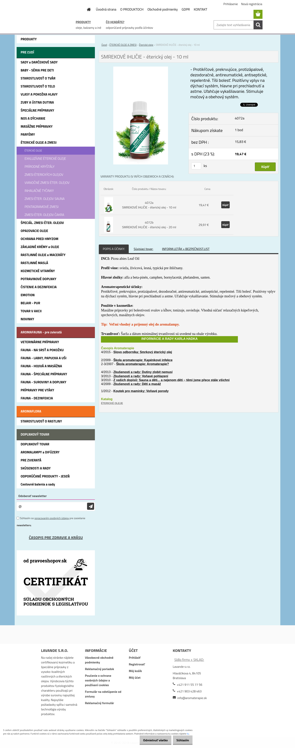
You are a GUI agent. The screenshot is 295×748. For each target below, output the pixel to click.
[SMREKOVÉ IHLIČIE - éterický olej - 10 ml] (140, 69)
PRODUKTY (83, 22)
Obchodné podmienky (162, 9)
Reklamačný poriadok (99, 669)
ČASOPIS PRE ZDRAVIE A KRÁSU (56, 537)
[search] (258, 24)
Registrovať (137, 664)
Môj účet (135, 677)
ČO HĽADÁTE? (115, 22)
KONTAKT (200, 9)
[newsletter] (90, 506)
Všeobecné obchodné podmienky (99, 660)
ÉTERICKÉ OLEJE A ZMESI (123, 45)
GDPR (186, 9)
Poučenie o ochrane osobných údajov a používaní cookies (98, 680)
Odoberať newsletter (32, 496)
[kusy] (196, 165)
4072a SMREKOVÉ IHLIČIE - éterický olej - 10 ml (149, 205)
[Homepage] (86, 9)
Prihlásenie (230, 4)
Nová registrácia (251, 4)
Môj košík (135, 671)
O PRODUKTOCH (132, 9)
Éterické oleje (146, 45)
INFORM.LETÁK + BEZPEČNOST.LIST (186, 248)
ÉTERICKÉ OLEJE (112, 403)
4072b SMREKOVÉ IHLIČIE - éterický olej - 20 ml (149, 224)
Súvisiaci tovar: (143, 248)
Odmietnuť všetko (151, 740)
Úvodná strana (106, 9)
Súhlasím (181, 740)
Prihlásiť (135, 657)
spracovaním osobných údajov (51, 518)
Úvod (104, 45)
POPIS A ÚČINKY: (114, 248)
